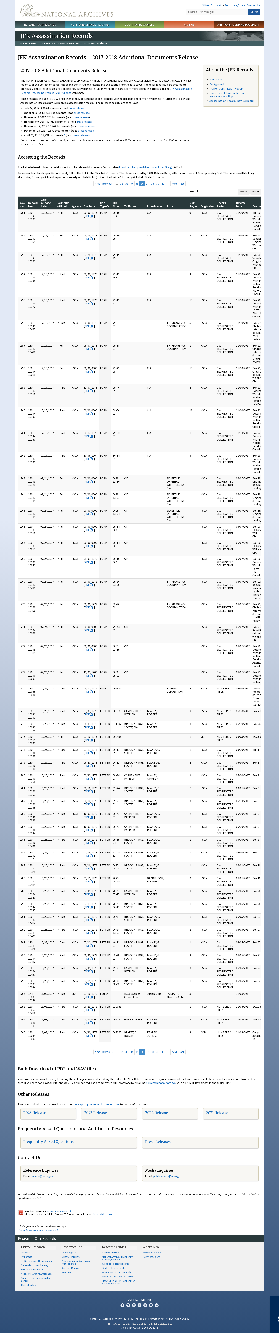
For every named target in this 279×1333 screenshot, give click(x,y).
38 (152, 183)
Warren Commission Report (226, 88)
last (182, 183)
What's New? (152, 1247)
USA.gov (184, 1318)
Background (216, 84)
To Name (130, 206)
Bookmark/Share (234, 5)
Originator (207, 206)
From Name (154, 206)
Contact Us (253, 5)
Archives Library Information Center (36, 1279)
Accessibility (110, 1318)
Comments (259, 206)
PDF (87, 216)
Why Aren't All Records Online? (118, 1276)
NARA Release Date (45, 203)
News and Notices (152, 1252)
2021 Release (217, 1113)
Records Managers (72, 1268)
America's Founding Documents (239, 24)
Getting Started (110, 1252)
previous (107, 183)
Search (254, 11)
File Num (116, 204)
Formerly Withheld (63, 204)
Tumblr (139, 1305)
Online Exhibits (28, 1285)
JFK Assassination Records (70, 43)
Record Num (33, 204)
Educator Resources (139, 24)
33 (126, 183)
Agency (76, 206)
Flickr (156, 1305)
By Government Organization (36, 1260)
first (97, 183)
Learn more (247, 1326)
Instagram (134, 1305)
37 (147, 183)
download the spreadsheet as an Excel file (143, 167)
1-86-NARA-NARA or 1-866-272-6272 (139, 1327)
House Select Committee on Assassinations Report (226, 94)
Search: (194, 191)
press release (77, 108)
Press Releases (158, 1141)
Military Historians (71, 1256)
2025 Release (34, 1113)
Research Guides (114, 1247)
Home (23, 43)
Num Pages (193, 204)
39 (157, 183)
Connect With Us (139, 1299)
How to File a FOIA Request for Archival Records (118, 1282)
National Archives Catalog (34, 1265)
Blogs (151, 1305)
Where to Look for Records (116, 1272)
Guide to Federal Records (116, 1263)
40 (162, 183)
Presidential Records (32, 1269)
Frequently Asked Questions (48, 1141)
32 (121, 183)
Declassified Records (113, 1268)
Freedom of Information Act (149, 1318)
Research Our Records (40, 24)
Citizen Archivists (212, 5)
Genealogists (69, 1252)
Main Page (215, 79)
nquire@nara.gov (42, 1176)
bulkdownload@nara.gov (161, 1083)
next (174, 183)
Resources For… (73, 1247)
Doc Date (89, 206)
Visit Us (189, 24)
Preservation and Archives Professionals (76, 1262)
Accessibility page (103, 1214)
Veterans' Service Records (89, 24)
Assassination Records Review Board (231, 101)
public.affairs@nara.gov (167, 1176)
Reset (255, 191)
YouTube (145, 1305)
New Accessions (151, 1256)
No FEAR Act (172, 1318)
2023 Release (95, 1113)
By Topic (25, 1252)
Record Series (221, 204)
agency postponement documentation (96, 1104)
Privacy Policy (125, 1318)
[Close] (275, 1300)
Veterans (66, 1272)
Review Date (240, 204)
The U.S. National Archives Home (66, 10)
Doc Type (104, 204)
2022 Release (156, 1113)
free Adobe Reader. (59, 1211)
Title (170, 206)
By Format (26, 1256)
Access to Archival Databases (37, 1273)
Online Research (33, 1247)
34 (131, 183)
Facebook (122, 1305)
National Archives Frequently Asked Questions (117, 1258)
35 (137, 183)
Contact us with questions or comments (39, 1230)
